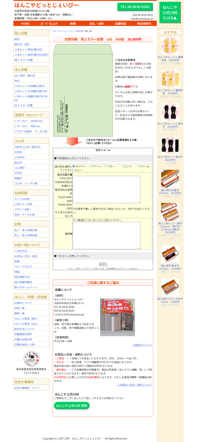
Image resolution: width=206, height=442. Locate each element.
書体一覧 (20, 313)
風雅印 (18, 178)
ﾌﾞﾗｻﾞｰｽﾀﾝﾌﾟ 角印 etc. (28, 126)
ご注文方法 (21, 251)
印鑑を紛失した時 (25, 344)
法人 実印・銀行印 (25, 75)
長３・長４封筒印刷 (26, 230)
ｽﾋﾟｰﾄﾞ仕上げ (49, 23)
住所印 (18, 152)
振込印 (18, 162)
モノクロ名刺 (22, 199)
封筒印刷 (79, 31)
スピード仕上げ (23, 266)
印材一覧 (20, 308)
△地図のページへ (142, 350)
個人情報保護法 (23, 282)
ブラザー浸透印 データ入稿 (31, 131)
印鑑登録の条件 (23, 334)
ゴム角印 (20, 167)
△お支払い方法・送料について (134, 390)
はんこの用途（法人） (27, 323)
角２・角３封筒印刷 (26, 235)
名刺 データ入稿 (25, 214)
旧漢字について (23, 303)
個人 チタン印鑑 (24, 60)
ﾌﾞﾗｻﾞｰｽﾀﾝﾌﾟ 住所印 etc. (29, 121)
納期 (73, 23)
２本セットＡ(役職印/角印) (30, 86)
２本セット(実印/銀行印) (28, 49)
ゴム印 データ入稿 (26, 183)
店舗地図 (120, 23)
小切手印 (20, 157)
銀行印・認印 (22, 44)
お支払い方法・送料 (26, 256)
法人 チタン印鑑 (24, 105)
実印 (17, 39)
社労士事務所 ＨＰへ (27, 388)
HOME (25, 23)
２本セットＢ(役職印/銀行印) (31, 91)
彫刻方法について (25, 329)
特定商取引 (144, 23)
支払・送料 (97, 23)
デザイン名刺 (22, 209)
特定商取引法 (22, 277)
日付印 (18, 173)
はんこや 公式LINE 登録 (71, 411)
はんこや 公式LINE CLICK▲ (170, 12)
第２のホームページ (26, 287)
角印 (17, 80)
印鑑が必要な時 (23, 339)
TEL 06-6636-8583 (134, 6)
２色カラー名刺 (23, 204)
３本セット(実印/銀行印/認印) (31, 54)
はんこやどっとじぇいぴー (46, 5)
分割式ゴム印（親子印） (28, 147)
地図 (17, 271)
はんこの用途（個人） (27, 318)
